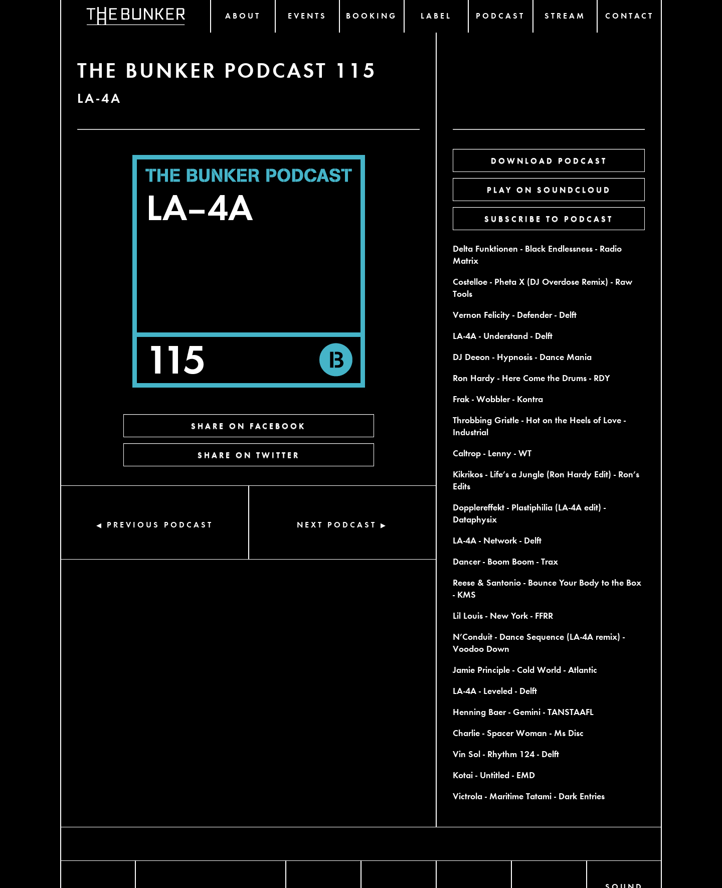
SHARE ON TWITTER (249, 454)
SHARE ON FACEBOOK (248, 425)
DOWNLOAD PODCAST (549, 160)
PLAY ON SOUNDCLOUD (549, 189)
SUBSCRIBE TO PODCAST (548, 218)
